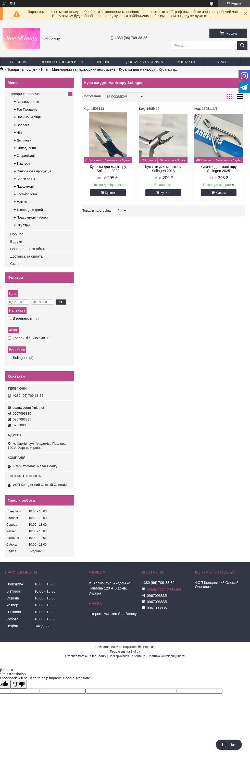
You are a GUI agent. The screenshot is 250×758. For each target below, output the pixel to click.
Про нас (102, 62)
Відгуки (16, 241)
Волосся (23, 125)
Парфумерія (26, 186)
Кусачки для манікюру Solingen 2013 (163, 169)
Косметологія (27, 194)
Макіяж (22, 202)
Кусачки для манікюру (137, 69)
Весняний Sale (28, 102)
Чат (229, 744)
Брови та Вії (26, 179)
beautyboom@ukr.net (28, 408)
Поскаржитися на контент (127, 656)
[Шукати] (242, 45)
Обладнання (26, 148)
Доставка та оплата (144, 62)
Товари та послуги (58, 62)
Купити (110, 193)
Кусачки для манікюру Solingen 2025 (219, 169)
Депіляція (24, 140)
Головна (18, 62)
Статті (222, 62)
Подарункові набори (32, 217)
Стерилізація (26, 156)
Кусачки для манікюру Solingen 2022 (108, 169)
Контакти (186, 62)
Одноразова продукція (34, 171)
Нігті (44, 69)
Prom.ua (149, 647)
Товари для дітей (30, 210)
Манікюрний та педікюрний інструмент (83, 69)
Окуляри (23, 225)
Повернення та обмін (27, 249)
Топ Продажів (27, 109)
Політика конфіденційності (166, 656)
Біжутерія (24, 163)
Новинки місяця (29, 117)
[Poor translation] (18, 684)
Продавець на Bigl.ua (125, 651)
